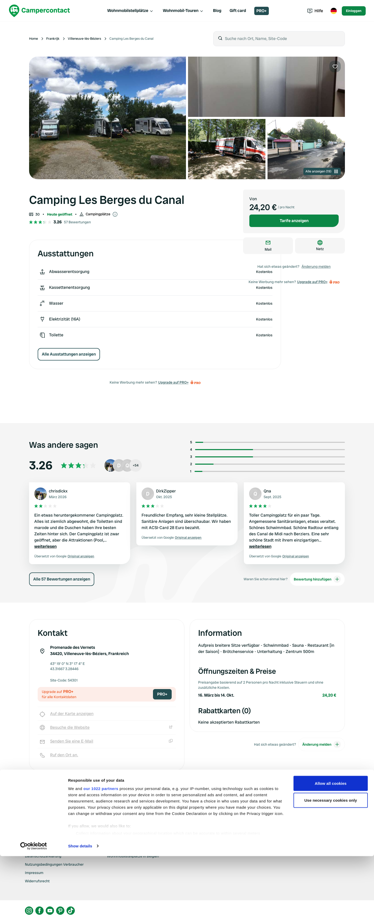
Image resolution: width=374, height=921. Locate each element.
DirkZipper (166, 491)
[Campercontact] (39, 11)
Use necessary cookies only (330, 865)
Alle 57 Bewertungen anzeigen (61, 579)
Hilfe (315, 11)
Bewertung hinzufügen (317, 579)
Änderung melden (316, 266)
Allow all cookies (331, 848)
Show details (80, 911)
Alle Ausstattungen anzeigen (69, 354)
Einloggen (354, 11)
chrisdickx (58, 491)
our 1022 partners (100, 853)
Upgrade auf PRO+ (173, 382)
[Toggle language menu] (333, 11)
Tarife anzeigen (294, 220)
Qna (267, 491)
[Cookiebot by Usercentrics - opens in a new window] (33, 911)
